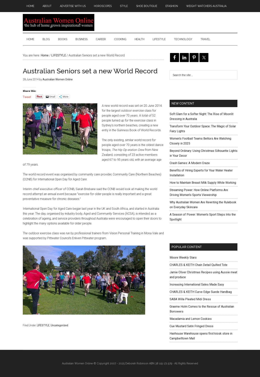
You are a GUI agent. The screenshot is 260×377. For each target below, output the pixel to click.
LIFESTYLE (43, 325)
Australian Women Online (58, 22)
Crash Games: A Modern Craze (190, 163)
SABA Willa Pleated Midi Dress (190, 299)
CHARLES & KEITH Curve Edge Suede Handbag (201, 292)
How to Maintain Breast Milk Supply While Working (203, 182)
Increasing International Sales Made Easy (197, 284)
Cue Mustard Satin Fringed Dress (191, 326)
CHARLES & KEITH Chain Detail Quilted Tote (198, 265)
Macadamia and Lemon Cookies (191, 319)
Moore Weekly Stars (183, 257)
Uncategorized (59, 325)
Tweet (27, 96)
